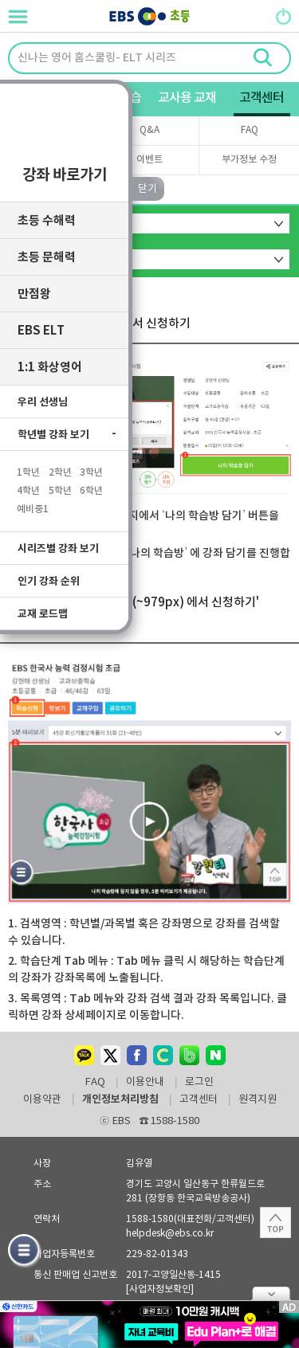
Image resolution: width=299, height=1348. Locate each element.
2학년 (60, 467)
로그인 (199, 1082)
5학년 (60, 486)
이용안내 (145, 1082)
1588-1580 (170, 1121)
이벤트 (149, 160)
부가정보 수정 (249, 160)
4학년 (28, 486)
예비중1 (33, 504)
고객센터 (198, 1100)
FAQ (249, 130)
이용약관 (42, 1100)
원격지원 (257, 1100)
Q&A (149, 130)
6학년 (91, 486)
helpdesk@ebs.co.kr (170, 1233)
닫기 (271, 1293)
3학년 (91, 467)
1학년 (28, 467)
